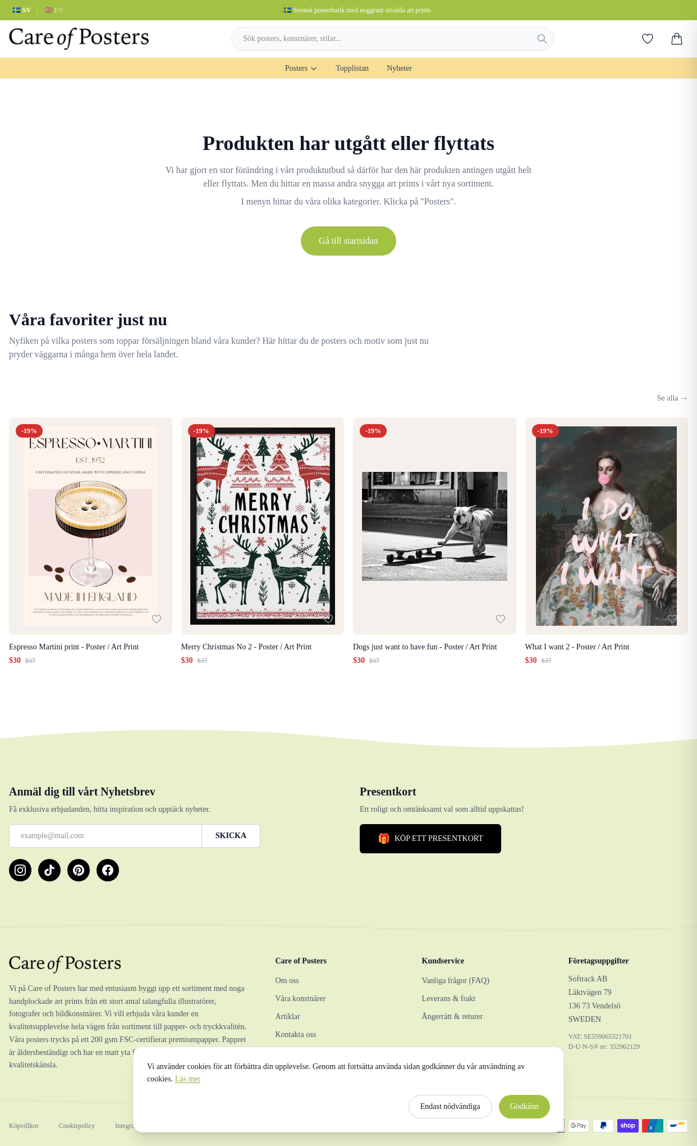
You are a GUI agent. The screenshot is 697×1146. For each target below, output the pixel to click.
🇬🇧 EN (53, 10)
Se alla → (672, 398)
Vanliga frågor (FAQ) (455, 980)
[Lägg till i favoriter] (157, 619)
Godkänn (524, 1111)
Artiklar (287, 1016)
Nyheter (399, 68)
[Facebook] (108, 870)
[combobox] (392, 39)
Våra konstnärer (300, 998)
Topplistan (352, 68)
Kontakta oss (295, 1034)
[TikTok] (49, 870)
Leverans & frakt (449, 998)
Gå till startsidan (348, 240)
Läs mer (187, 1084)
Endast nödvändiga (450, 1111)
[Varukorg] (677, 39)
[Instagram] (20, 870)
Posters (301, 68)
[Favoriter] (647, 39)
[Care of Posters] (128, 965)
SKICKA (230, 835)
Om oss (287, 980)
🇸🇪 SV (21, 10)
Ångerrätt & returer (452, 1016)
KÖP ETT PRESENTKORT (430, 839)
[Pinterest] (78, 870)
